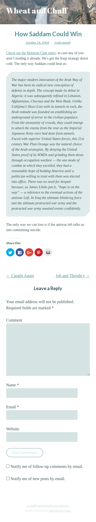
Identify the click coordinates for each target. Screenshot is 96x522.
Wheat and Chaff (37, 10)
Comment (14, 320)
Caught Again (20, 276)
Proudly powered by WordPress (48, 505)
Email (12, 407)
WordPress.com (60, 510)
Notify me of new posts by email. (37, 479)
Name (12, 385)
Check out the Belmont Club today (31, 53)
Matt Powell (62, 42)
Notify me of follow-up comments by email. (46, 466)
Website (12, 429)
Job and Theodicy (73, 276)
